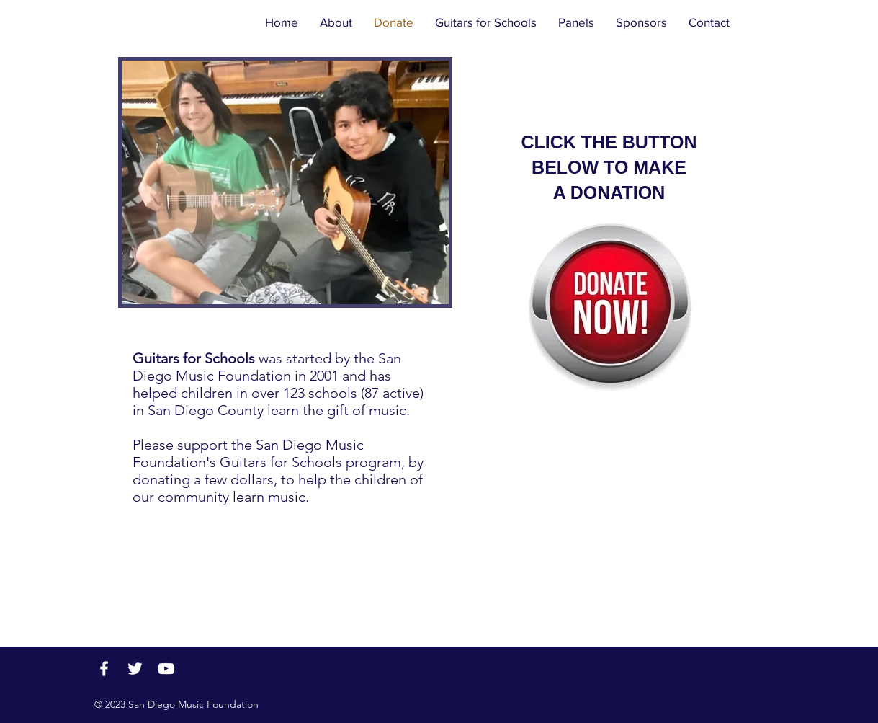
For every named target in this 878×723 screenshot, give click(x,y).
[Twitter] (135, 668)
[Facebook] (104, 668)
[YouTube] (166, 668)
